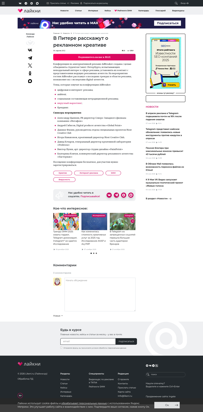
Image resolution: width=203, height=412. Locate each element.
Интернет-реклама (89, 173)
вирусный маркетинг (69, 103)
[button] (91, 260)
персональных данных (117, 355)
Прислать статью (127, 395)
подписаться (126, 348)
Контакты (123, 390)
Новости (64, 10)
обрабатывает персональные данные (84, 403)
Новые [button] (57, 323)
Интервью (93, 10)
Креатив (63, 173)
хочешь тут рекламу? (166, 93)
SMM (113, 173)
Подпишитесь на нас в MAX (94, 57)
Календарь (143, 10)
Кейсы (108, 10)
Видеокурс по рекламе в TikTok (101, 388)
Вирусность (64, 179)
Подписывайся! (90, 196)
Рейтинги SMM (124, 10)
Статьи (78, 10)
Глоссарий (160, 10)
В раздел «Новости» (159, 198)
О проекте (123, 386)
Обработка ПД (25, 386)
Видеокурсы (178, 10)
